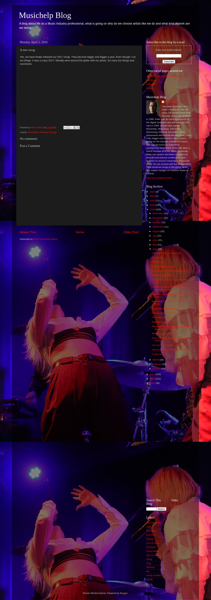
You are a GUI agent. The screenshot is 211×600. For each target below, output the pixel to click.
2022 (153, 191)
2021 (153, 196)
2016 (153, 378)
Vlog (148, 563)
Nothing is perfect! (161, 322)
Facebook (151, 80)
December (158, 213)
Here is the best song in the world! (169, 349)
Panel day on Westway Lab (166, 308)
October (157, 222)
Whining (150, 567)
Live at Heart (152, 543)
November (158, 218)
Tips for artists (153, 555)
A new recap (158, 354)
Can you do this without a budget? (169, 345)
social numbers (154, 575)
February (157, 364)
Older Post (131, 232)
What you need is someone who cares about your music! (171, 327)
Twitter (149, 88)
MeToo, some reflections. (165, 333)
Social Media (152, 551)
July (155, 235)
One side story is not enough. (167, 253)
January (157, 368)
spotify (149, 579)
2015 (153, 383)
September (158, 226)
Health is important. (162, 275)
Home (80, 232)
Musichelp (33, 132)
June (155, 240)
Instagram (151, 84)
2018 (153, 209)
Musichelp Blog (45, 15)
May (155, 244)
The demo (157, 262)
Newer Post (28, 232)
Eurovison (151, 535)
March (156, 359)
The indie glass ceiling (163, 266)
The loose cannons (161, 317)
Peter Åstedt (172, 102)
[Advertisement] (168, 441)
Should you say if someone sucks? (169, 271)
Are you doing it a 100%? (165, 313)
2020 (153, 200)
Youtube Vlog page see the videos (163, 76)
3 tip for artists (153, 522)
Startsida (175, 505)
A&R (148, 526)
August (156, 231)
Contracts (151, 531)
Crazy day (157, 257)
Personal (44, 132)
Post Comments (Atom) (46, 239)
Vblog (149, 559)
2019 (153, 205)
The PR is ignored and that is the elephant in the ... (169, 288)
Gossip (149, 539)
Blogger (124, 593)
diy (147, 571)
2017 (153, 374)
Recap (53, 132)
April (155, 249)
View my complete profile (159, 178)
